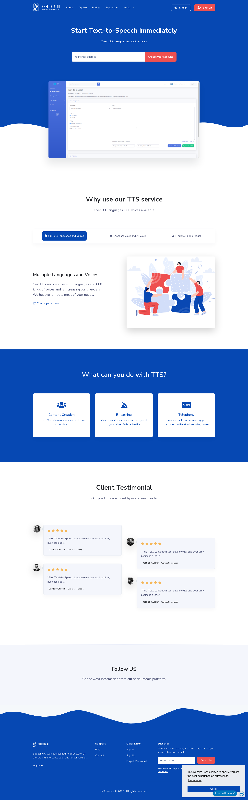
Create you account (47, 303)
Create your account (160, 57)
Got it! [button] (213, 789)
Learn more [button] (194, 780)
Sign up (205, 8)
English (38, 765)
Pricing (96, 7)
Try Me (82, 7)
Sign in (181, 8)
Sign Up (130, 755)
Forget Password (136, 761)
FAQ (97, 749)
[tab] (64, 236)
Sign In (130, 749)
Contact (99, 755)
